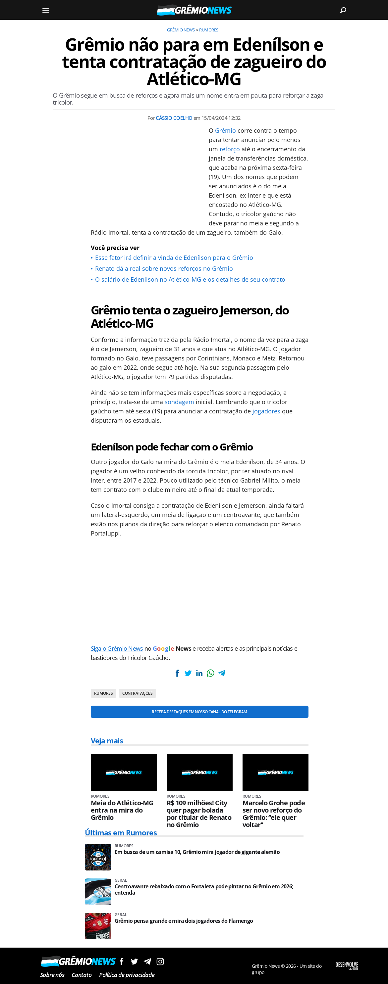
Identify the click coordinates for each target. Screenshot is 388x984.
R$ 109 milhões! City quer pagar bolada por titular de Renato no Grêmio (199, 813)
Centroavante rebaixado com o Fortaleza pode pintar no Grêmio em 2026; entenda (204, 889)
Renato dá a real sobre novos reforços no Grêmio (164, 268)
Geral (121, 880)
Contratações (137, 693)
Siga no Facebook (121, 961)
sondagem (179, 402)
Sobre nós (52, 975)
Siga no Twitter (134, 961)
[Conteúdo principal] (194, 492)
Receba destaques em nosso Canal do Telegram (199, 712)
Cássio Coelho (174, 118)
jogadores (266, 411)
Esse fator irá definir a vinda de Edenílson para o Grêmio (174, 257)
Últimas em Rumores (121, 832)
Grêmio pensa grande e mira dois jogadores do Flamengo (184, 921)
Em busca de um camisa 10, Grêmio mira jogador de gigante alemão (197, 852)
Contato (82, 975)
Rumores (208, 30)
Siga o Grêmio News (117, 648)
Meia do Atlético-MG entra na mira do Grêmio (122, 810)
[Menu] (46, 10)
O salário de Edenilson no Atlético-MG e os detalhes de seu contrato (190, 279)
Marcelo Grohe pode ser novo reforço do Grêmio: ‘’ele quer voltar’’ (274, 813)
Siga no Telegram (147, 961)
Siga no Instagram (160, 961)
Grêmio (225, 130)
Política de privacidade (126, 975)
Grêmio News (180, 30)
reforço (230, 149)
